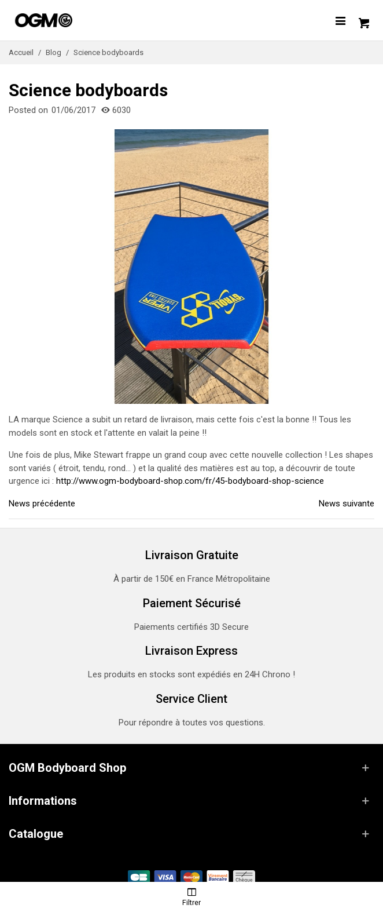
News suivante (346, 503)
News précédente (42, 503)
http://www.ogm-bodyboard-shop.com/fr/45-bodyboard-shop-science (190, 481)
